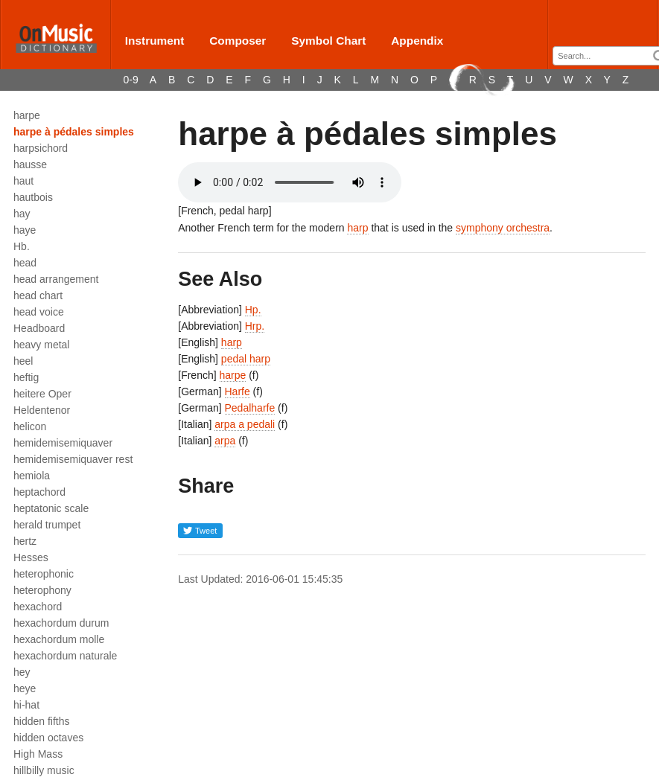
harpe (26, 115)
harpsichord (40, 148)
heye (24, 688)
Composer (237, 40)
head (24, 263)
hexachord (37, 607)
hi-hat (26, 705)
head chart (38, 295)
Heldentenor (41, 410)
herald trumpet (46, 525)
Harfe (237, 391)
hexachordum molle (58, 639)
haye (24, 230)
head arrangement (55, 279)
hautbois (33, 197)
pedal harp (245, 359)
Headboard (39, 328)
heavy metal (41, 345)
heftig (26, 377)
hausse (30, 164)
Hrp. (254, 326)
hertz (24, 541)
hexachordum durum (61, 623)
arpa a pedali (244, 424)
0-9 (131, 80)
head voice (38, 312)
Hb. (21, 246)
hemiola (31, 476)
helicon (29, 426)
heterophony (42, 590)
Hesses (30, 557)
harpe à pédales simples (73, 132)
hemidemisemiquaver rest (73, 459)
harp (357, 228)
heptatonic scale (51, 508)
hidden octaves (48, 738)
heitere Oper (42, 394)
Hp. (253, 310)
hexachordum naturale (65, 656)
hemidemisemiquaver (62, 443)
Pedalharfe (250, 408)
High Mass (38, 754)
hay (22, 214)
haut (23, 181)
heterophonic (43, 574)
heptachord (39, 492)
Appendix (417, 40)
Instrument (155, 40)
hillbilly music (43, 770)
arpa (224, 441)
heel (23, 361)
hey (22, 672)
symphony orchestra (503, 228)
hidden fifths (41, 721)
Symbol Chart (328, 40)
